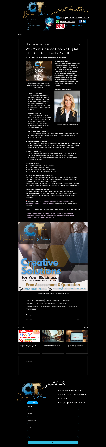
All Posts (20, 34)
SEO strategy (40, 303)
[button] (85, 34)
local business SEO (73, 306)
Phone (29, 435)
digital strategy (30, 300)
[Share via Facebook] (26, 314)
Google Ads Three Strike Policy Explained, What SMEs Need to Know (28, 346)
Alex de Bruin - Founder (32, 26)
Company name (32, 420)
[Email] (52, 430)
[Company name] (52, 423)
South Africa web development (59, 306)
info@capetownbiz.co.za (71, 402)
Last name (30, 413)
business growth (40, 300)
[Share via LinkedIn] (33, 314)
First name (30, 406)
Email (29, 428)
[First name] (52, 409)
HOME (28, 18)
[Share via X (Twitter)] (30, 314)
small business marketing (32, 306)
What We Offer (31, 22)
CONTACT (30, 27)
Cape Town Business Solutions (53, 300)
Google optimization (31, 309)
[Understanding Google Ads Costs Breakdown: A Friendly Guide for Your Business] (77, 336)
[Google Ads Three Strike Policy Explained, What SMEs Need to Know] (29, 336)
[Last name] (52, 416)
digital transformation (50, 303)
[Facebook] (80, 21)
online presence (30, 303)
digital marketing (66, 300)
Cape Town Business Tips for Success (52, 346)
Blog (28, 29)
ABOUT (29, 24)
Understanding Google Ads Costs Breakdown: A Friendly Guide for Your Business (76, 346)
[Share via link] (37, 314)
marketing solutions (62, 303)
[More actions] (79, 44)
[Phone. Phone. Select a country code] (30, 438)
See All (86, 327)
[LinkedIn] (84, 21)
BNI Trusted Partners (32, 20)
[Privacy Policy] (32, 402)
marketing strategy (45, 306)
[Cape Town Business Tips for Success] (53, 336)
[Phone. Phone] (54, 437)
